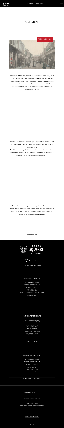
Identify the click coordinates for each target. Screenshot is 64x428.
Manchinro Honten (32, 278)
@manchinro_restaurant (32, 265)
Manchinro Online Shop (32, 378)
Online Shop (39, 3)
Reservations (30, 3)
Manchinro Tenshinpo (32, 316)
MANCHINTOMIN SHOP (32, 393)
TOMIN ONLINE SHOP (32, 416)
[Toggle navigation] (61, 3)
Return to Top (32, 234)
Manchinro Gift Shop (32, 355)
